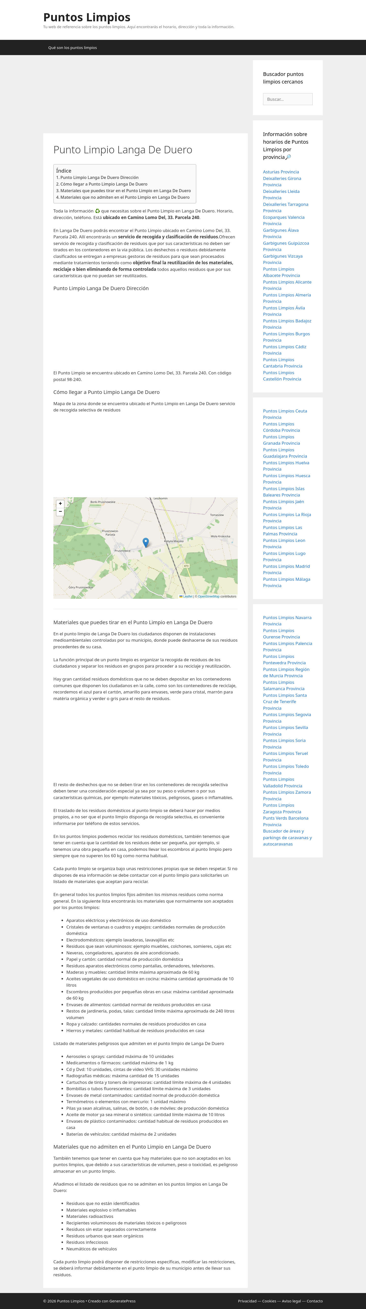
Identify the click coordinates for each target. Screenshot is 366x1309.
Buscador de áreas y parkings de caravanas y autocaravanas (287, 837)
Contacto (315, 1300)
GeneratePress (122, 1300)
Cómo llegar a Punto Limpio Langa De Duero (103, 184)
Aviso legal (291, 1300)
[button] (146, 543)
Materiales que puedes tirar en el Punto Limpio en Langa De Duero (125, 190)
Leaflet (185, 596)
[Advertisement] (145, 95)
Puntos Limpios (87, 17)
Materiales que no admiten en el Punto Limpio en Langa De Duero (125, 197)
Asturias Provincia (281, 172)
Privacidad (247, 1300)
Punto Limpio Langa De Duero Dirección (99, 177)
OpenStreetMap (209, 596)
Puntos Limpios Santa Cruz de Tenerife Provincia (285, 701)
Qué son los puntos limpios (72, 47)
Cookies (269, 1300)
